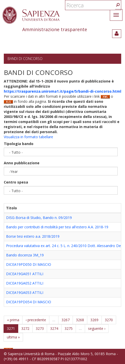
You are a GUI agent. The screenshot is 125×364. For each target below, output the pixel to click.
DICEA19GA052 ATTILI (24, 283)
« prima (13, 319)
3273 (40, 328)
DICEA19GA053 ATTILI (24, 292)
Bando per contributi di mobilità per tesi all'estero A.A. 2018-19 (57, 227)
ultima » (13, 337)
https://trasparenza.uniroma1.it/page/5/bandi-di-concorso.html (62, 91)
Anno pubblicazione (21, 162)
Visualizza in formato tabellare (28, 136)
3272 (25, 328)
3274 (54, 328)
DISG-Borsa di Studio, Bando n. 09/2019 (39, 217)
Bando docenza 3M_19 (25, 255)
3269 (94, 319)
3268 (80, 319)
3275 (69, 328)
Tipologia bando (18, 143)
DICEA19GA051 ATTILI (24, 273)
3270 (109, 319)
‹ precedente (36, 319)
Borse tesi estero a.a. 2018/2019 (32, 236)
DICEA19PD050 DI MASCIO (28, 264)
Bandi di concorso (25, 58)
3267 (65, 319)
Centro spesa (16, 182)
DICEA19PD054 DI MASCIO (28, 301)
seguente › (96, 328)
